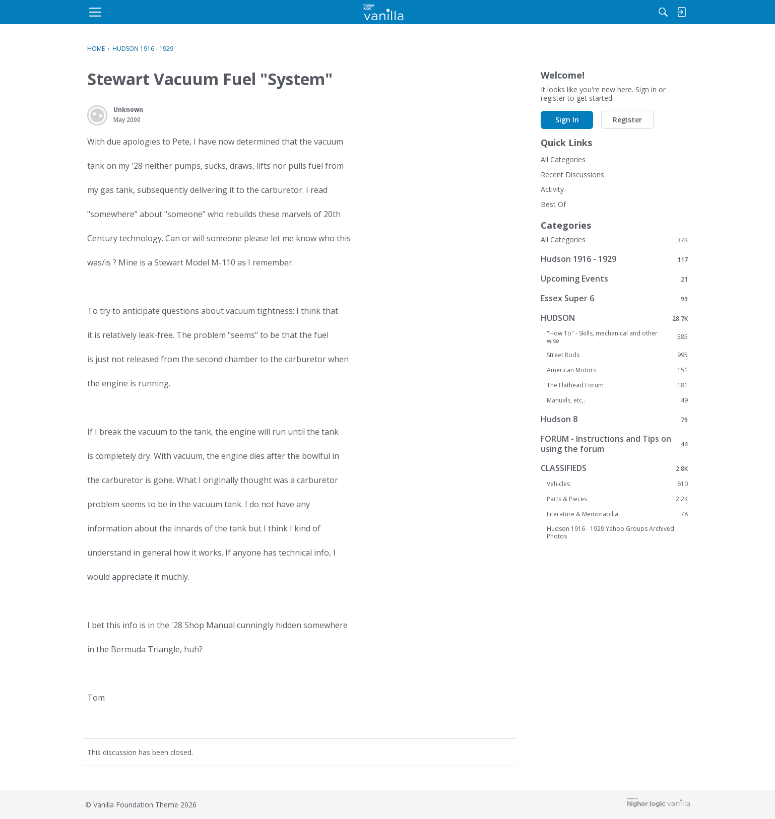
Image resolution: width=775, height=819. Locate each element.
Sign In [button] (567, 119)
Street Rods (617, 355)
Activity (552, 189)
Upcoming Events (614, 279)
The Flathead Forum (617, 385)
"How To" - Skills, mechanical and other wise (617, 337)
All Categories (563, 159)
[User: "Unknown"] (97, 115)
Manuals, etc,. (617, 400)
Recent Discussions (572, 174)
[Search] (583, 12)
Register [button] (627, 119)
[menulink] (168, 12)
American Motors (617, 370)
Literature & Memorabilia (617, 514)
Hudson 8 (614, 419)
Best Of (553, 204)
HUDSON (614, 318)
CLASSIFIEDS (614, 468)
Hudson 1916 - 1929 (614, 259)
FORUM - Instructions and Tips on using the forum (614, 444)
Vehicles (617, 484)
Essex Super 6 (614, 298)
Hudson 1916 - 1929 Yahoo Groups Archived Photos (610, 532)
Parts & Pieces (617, 499)
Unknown (128, 109)
